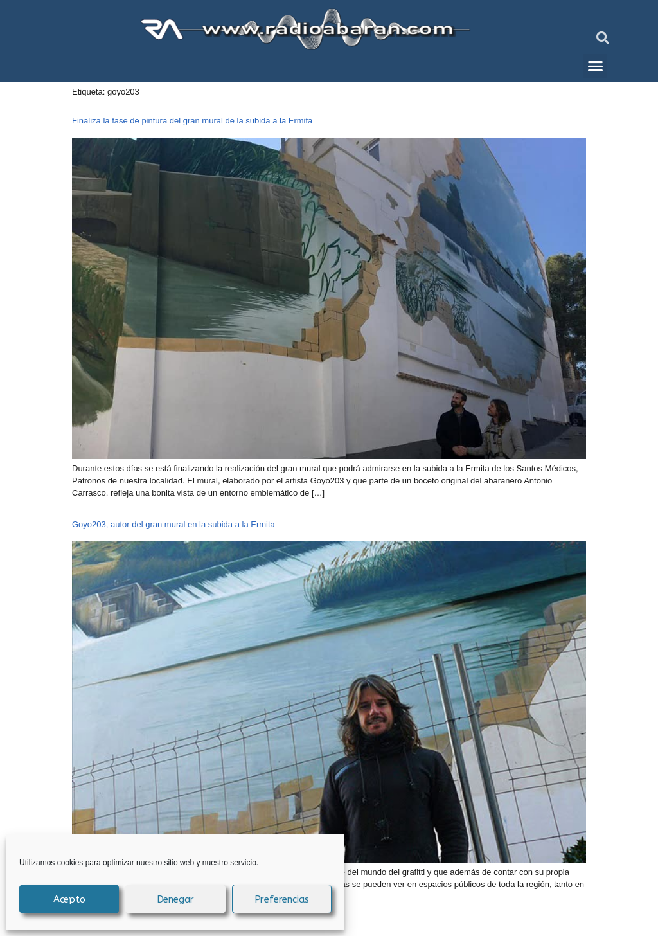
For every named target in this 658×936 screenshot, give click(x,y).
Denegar (176, 899)
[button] (603, 38)
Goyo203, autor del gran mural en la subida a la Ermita (173, 524)
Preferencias (282, 899)
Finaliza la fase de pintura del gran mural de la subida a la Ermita (192, 120)
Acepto (69, 899)
